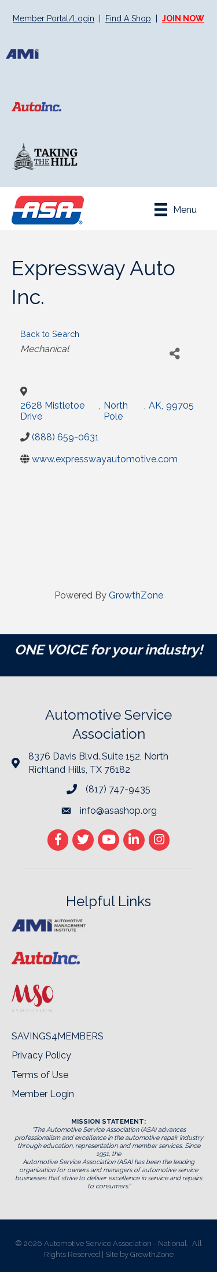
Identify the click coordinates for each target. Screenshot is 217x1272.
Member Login (43, 1093)
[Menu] (175, 209)
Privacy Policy (41, 1055)
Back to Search (49, 334)
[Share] (174, 353)
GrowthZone (136, 595)
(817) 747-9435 (118, 789)
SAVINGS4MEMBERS (58, 1036)
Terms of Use (40, 1074)
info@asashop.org (118, 810)
